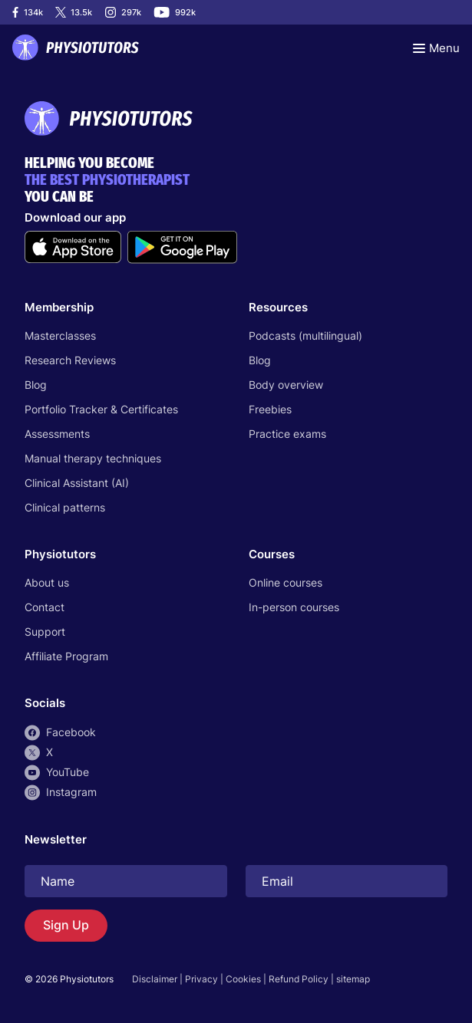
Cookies (243, 979)
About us (47, 582)
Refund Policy (298, 979)
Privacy (201, 979)
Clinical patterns (65, 507)
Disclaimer (154, 979)
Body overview (286, 384)
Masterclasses (60, 335)
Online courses (285, 582)
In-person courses (294, 606)
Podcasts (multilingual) (305, 335)
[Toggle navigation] (436, 47)
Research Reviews (70, 360)
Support (45, 631)
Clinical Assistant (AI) (77, 482)
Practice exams (287, 433)
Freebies (270, 409)
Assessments (57, 433)
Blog (36, 384)
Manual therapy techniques (93, 458)
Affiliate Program (66, 656)
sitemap (353, 979)
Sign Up (66, 925)
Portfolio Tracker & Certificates (101, 409)
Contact (44, 606)
